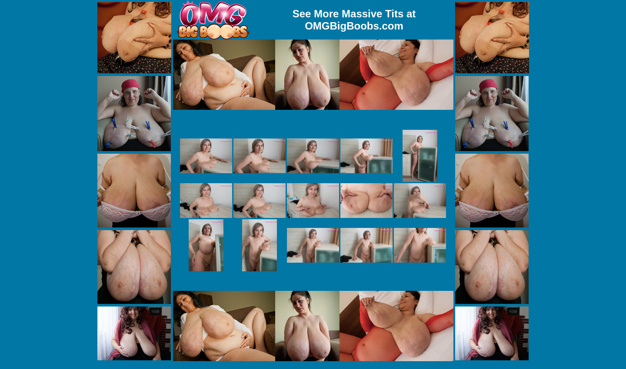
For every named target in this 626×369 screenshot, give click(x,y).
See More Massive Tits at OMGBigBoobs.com (354, 20)
